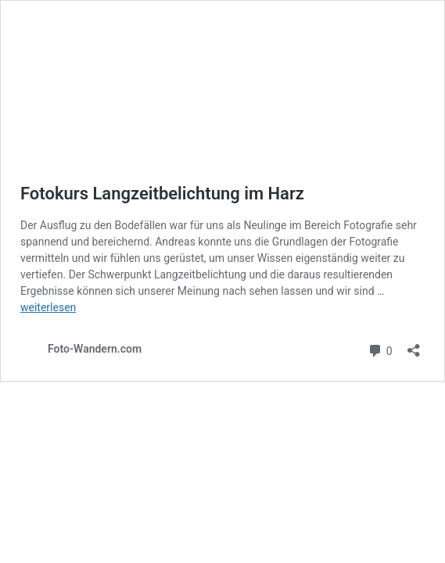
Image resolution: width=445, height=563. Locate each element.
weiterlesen (48, 307)
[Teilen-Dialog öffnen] (414, 345)
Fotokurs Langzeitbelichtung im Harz (162, 193)
